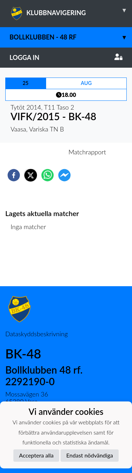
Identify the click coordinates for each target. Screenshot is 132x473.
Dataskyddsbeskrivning (36, 334)
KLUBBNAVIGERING (71, 10)
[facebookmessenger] (64, 175)
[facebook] (13, 175)
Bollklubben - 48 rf (71, 37)
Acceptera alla (36, 455)
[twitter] (30, 175)
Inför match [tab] (41, 152)
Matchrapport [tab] (87, 152)
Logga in (66, 57)
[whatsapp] (47, 175)
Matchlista (28, 262)
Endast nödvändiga (89, 455)
